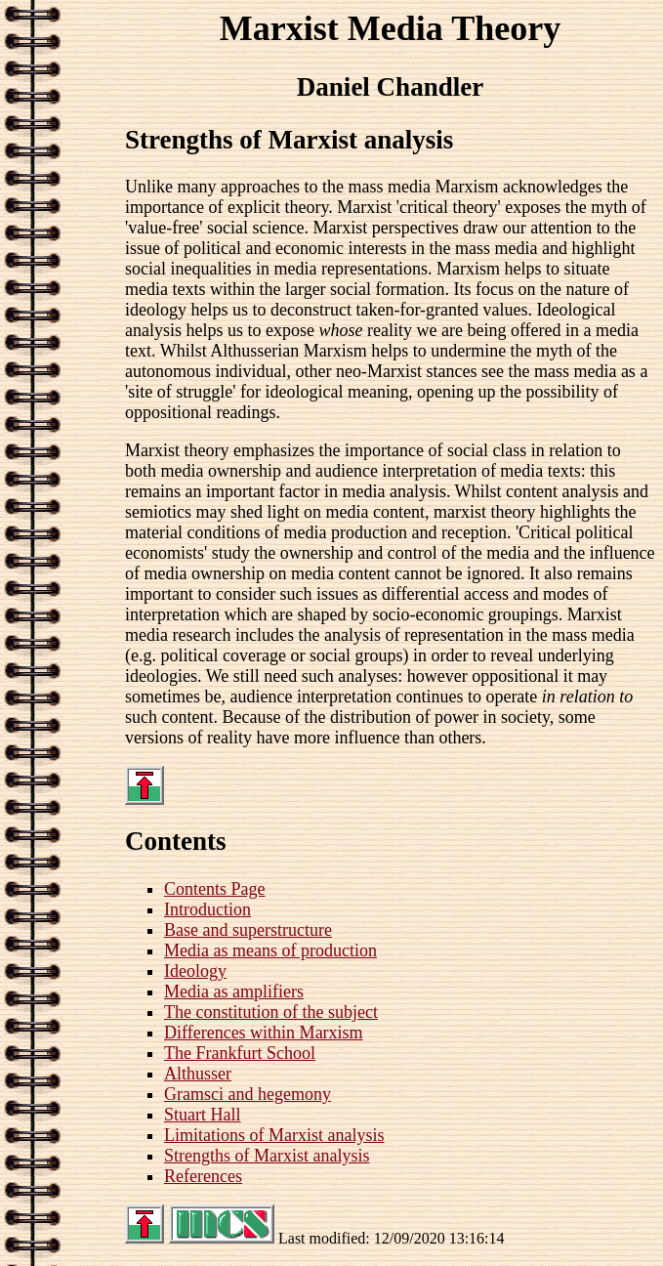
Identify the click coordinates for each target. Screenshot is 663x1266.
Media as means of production (270, 950)
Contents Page (215, 889)
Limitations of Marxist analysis (274, 1135)
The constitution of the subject (271, 1012)
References (203, 1176)
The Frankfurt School (239, 1053)
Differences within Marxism (263, 1032)
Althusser (197, 1073)
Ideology (195, 971)
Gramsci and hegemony (247, 1094)
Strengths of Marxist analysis (266, 1155)
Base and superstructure (248, 930)
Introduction (207, 909)
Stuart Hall (202, 1114)
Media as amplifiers (234, 991)
